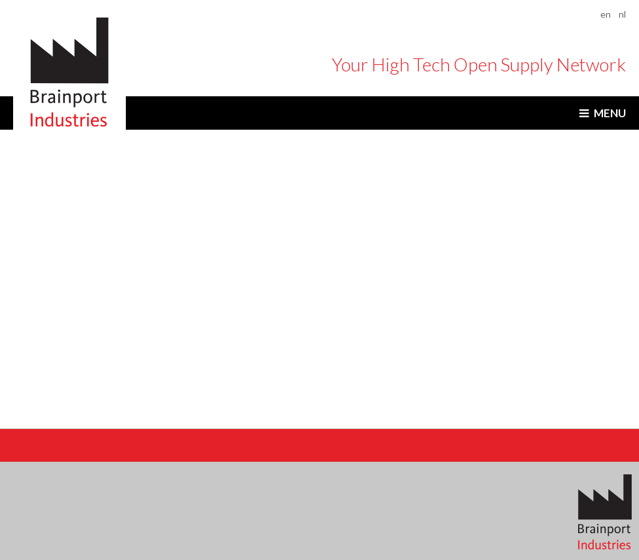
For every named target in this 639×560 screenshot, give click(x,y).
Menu (610, 113)
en (605, 14)
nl (622, 14)
